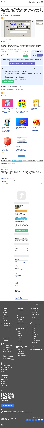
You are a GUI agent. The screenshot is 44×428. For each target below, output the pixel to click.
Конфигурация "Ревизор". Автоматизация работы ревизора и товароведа (6, 130)
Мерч (4, 371)
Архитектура (20, 323)
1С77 (33, 344)
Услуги (19, 337)
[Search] (38, 304)
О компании (4, 375)
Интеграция (6, 338)
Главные (5, 312)
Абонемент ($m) (18, 298)
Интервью (5, 316)
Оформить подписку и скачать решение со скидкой (22, 63)
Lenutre (5, 169)
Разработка (6, 333)
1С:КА (33, 328)
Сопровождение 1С (22, 328)
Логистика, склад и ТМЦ (20, 262)
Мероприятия (7, 363)
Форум (5, 369)
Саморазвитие (21, 325)
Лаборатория (7, 344)
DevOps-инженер (36, 317)
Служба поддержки (8, 390)
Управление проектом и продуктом (22, 316)
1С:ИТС (19, 333)
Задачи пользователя (8, 331)
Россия (16, 283)
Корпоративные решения (22, 346)
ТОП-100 (5, 318)
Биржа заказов (7, 367)
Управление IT (20, 321)
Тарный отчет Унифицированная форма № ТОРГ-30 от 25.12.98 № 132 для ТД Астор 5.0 (22, 10)
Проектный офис (37, 349)
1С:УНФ (34, 330)
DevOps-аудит (6, 347)
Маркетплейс (36, 323)
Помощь (3, 383)
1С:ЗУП (34, 336)
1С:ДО (33, 338)
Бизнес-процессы (21, 313)
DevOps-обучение (7, 345)
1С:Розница (35, 334)
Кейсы (19, 339)
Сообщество (6, 340)
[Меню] (2, 2)
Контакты (3, 387)
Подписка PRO (6, 325)
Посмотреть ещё (22, 155)
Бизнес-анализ (21, 311)
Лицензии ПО (20, 351)
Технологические (21, 357)
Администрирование (8, 336)
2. (1, 169)
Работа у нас (4, 385)
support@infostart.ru (6, 402)
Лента (4, 314)
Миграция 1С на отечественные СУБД (8, 359)
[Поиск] (5, 2)
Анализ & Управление (20, 309)
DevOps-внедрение (7, 349)
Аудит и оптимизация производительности (8, 355)
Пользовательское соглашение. (9, 412)
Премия (5, 320)
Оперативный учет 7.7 (19, 273)
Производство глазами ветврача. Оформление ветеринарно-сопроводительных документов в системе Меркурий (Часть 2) (7, 150)
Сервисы (19, 335)
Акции (18, 331)
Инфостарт (20, 89)
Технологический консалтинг (7, 352)
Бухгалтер (17, 266)
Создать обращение (7, 405)
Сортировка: (29, 160)
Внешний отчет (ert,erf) (19, 269)
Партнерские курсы (37, 319)
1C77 (16, 276)
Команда (19, 319)
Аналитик (34, 312)
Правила (3, 381)
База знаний (6, 323)
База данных (6, 334)
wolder (4, 163)
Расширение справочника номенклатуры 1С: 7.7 (36, 129)
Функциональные (7, 327)
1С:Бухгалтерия (36, 324)
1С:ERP (34, 326)
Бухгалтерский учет (19, 295)
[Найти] (42, 304)
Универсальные (36, 340)
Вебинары (19, 343)
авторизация (27, 185)
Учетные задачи (7, 329)
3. (1, 178)
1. (1, 163)
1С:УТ (33, 332)
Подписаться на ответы (6, 160)
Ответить (6, 175)
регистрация (21, 185)
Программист (35, 310)
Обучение (35, 308)
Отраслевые (20, 353)
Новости (5, 310)
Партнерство (20, 341)
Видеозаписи (6, 365)
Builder (4, 178)
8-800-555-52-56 (5, 400)
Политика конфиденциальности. (25, 412)
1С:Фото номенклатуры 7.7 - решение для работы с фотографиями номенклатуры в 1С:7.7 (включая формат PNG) (22, 112)
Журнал (5, 308)
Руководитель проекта (35, 315)
